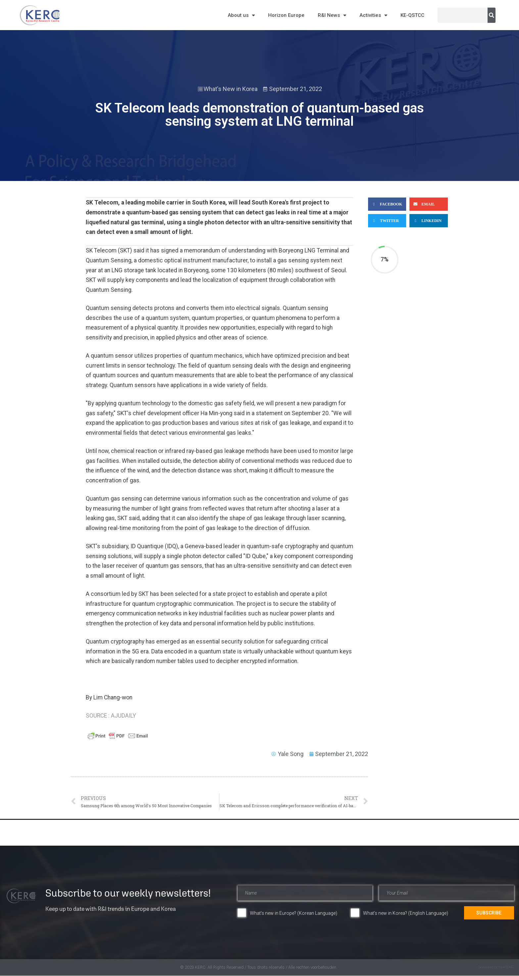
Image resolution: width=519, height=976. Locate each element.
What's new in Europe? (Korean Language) (293, 913)
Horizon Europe (286, 15)
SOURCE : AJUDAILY (111, 715)
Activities (373, 15)
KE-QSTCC (412, 15)
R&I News (332, 15)
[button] (387, 204)
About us (241, 15)
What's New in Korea (231, 88)
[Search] (491, 15)
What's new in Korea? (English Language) (405, 913)
